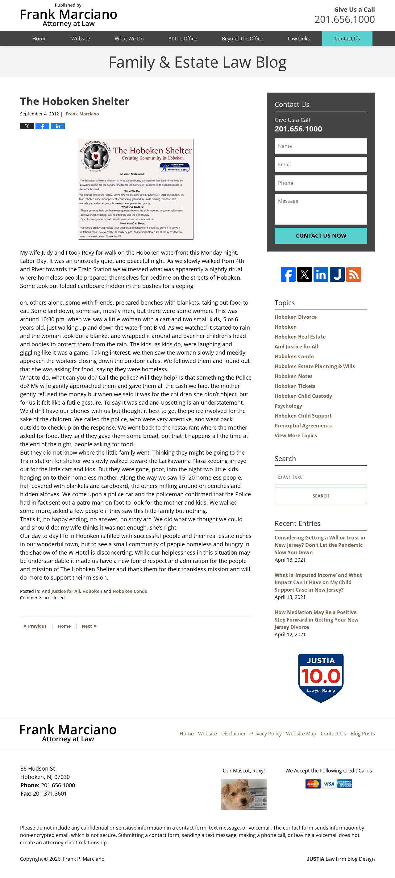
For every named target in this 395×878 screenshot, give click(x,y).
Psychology (288, 405)
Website (80, 38)
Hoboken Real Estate (300, 336)
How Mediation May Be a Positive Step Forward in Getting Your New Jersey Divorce (317, 619)
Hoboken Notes (294, 376)
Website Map (301, 733)
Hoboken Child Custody (303, 396)
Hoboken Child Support (303, 415)
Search (321, 496)
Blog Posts (363, 733)
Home (39, 38)
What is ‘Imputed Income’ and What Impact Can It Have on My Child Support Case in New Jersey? (318, 582)
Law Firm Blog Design (341, 858)
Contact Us (347, 38)
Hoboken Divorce (296, 317)
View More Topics (296, 435)
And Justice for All (61, 591)
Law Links (299, 38)
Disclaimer (233, 733)
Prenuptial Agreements (303, 425)
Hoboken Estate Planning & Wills (315, 366)
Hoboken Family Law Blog (68, 15)
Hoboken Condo (130, 591)
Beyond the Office (242, 38)
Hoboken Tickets (295, 386)
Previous (35, 625)
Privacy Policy (266, 733)
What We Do (129, 38)
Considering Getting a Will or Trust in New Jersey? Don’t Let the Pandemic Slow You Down (320, 545)
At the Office (182, 38)
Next (89, 625)
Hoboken (92, 591)
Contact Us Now (321, 235)
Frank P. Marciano (84, 858)
